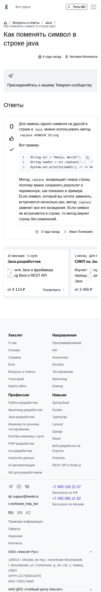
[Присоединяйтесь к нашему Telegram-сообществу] (50, 80)
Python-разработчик (23, 402)
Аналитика (60, 357)
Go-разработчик (20, 451)
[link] (50, 80)
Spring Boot (60, 402)
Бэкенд (57, 386)
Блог (11, 364)
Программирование (66, 343)
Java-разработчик (21, 417)
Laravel (57, 424)
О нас (12, 343)
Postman (58, 458)
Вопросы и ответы (26, 22)
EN (19, 513)
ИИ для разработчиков (25, 472)
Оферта (14, 529)
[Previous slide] (11, 272)
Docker (57, 410)
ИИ (54, 350)
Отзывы (14, 350)
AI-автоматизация (21, 465)
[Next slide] (90, 272)
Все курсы (23, 7)
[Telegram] (10, 487)
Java (48, 22)
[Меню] (93, 7)
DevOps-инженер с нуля (26, 436)
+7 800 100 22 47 (66, 487)
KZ (28, 513)
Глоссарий (16, 379)
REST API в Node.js (66, 465)
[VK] (27, 487)
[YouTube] (19, 487)
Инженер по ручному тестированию (23, 426)
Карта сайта (17, 386)
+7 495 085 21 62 (66, 498)
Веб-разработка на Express (66, 448)
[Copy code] (87, 158)
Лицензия (15, 536)
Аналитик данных (21, 458)
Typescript (59, 417)
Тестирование (62, 372)
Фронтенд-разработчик (25, 410)
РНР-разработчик (21, 443)
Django (57, 431)
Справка (14, 357)
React (56, 438)
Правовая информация (25, 521)
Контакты (15, 543)
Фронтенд (59, 379)
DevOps (58, 364)
